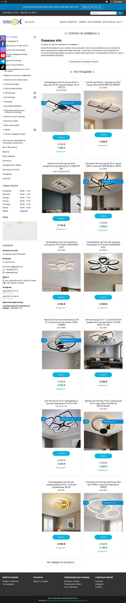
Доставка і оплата (11, 169)
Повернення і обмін (12, 165)
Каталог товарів (67, 22)
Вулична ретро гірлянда (14, 116)
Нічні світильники (11, 125)
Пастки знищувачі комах (14, 134)
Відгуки (6, 152)
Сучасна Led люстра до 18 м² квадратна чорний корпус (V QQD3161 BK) (61, 166)
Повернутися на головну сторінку (83, 62)
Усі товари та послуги (60, 562)
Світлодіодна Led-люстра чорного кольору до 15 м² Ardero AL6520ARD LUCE (103, 244)
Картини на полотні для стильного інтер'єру (14, 111)
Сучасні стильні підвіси (14, 65)
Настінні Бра (9, 97)
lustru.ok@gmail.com (14, 267)
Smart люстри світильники (15, 80)
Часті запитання (70, 587)
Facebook (99, 581)
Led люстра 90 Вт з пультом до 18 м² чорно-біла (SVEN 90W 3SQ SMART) (103, 83)
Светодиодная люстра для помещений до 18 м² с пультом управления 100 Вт (61, 484)
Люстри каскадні (11, 84)
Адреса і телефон (40, 581)
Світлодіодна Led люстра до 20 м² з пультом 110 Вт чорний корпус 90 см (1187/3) (61, 85)
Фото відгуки (109, 22)
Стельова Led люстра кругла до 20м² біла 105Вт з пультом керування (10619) (103, 484)
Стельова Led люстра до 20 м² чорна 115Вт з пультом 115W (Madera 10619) (103, 164)
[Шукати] (119, 13)
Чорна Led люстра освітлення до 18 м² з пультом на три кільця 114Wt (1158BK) (61, 322)
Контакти (7, 161)
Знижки (82, 22)
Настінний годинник (12, 106)
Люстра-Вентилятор (13, 88)
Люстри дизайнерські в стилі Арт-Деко (16, 70)
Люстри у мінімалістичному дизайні (15, 55)
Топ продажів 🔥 (11, 41)
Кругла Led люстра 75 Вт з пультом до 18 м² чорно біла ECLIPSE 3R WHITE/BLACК (103, 403)
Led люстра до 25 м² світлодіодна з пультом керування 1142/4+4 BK (61, 402)
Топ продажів (8, 584)
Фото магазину (95, 22)
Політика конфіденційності (77, 600)
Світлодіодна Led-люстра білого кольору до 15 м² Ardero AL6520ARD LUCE (61, 244)
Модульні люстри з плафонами (17, 75)
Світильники (9, 93)
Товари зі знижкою (11, 581)
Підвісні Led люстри (12, 60)
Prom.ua (75, 598)
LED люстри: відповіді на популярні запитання (14, 141)
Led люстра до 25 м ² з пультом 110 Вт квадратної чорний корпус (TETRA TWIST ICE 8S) (103, 322)
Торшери (8, 102)
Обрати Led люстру (91, 7)
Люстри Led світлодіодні (14, 50)
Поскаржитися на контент (57, 600)
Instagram (7, 174)
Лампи (7, 130)
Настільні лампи (11, 121)
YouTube (6, 178)
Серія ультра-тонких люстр (16, 46)
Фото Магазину (10, 147)
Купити (61, 137)
